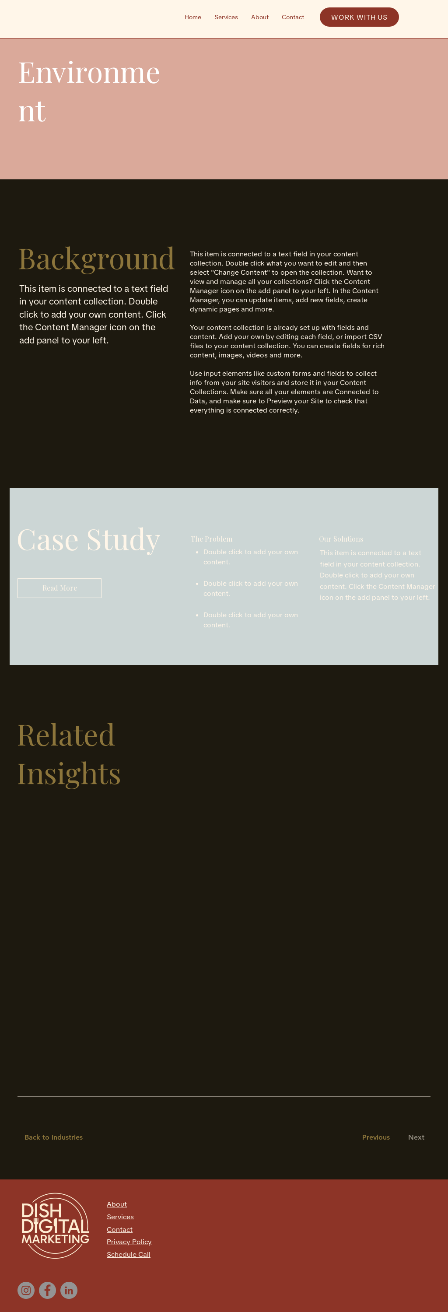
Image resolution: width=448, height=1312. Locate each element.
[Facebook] (47, 1290)
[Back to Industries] (58, 1138)
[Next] (414, 1138)
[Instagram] (26, 1290)
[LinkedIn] (68, 1290)
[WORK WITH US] (359, 17)
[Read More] (60, 588)
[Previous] (375, 1138)
